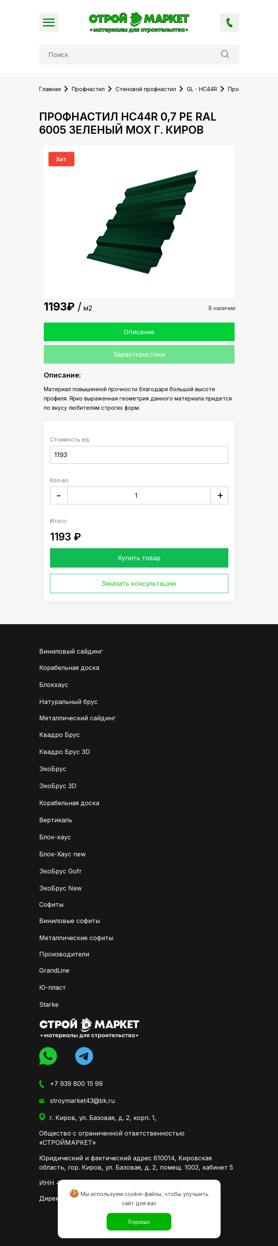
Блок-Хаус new (62, 854)
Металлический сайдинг (77, 718)
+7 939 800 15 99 (229, 22)
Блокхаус (53, 685)
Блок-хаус (55, 837)
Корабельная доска (69, 667)
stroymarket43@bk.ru (77, 1101)
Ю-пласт (52, 987)
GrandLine (54, 970)
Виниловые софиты (69, 921)
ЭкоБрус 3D (57, 786)
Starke (49, 1004)
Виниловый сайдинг (70, 651)
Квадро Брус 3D (64, 752)
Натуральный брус (68, 702)
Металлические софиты (76, 938)
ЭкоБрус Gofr (60, 871)
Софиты (51, 904)
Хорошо (139, 1221)
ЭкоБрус (52, 769)
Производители (64, 954)
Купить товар (139, 558)
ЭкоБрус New (60, 888)
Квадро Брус (59, 735)
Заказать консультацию (139, 583)
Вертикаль (55, 820)
